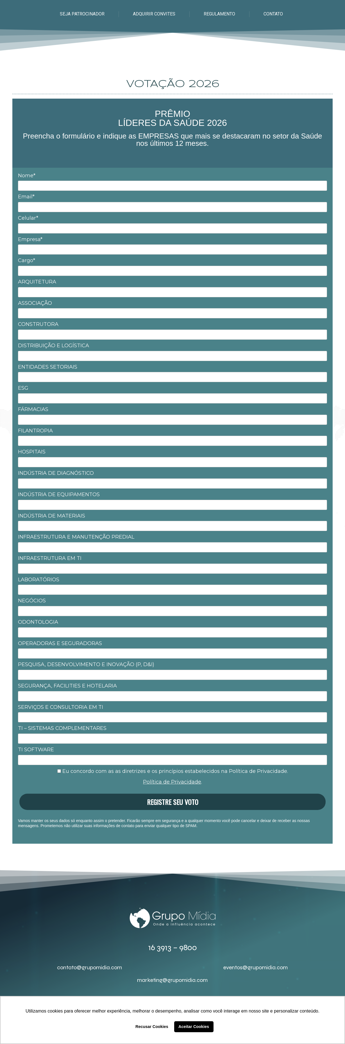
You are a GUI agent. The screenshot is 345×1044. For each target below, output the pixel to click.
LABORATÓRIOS (38, 580)
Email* (26, 197)
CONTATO (273, 14)
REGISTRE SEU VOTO (172, 802)
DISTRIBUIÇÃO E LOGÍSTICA (53, 345)
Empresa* (30, 239)
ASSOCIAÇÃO (35, 303)
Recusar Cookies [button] (151, 1026)
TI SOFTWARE (36, 749)
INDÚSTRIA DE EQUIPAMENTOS (59, 494)
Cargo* (26, 260)
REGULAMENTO (219, 14)
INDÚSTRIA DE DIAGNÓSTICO (56, 473)
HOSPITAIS (32, 452)
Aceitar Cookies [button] (193, 1026)
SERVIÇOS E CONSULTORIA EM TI (60, 707)
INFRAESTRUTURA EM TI (49, 558)
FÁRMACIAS (33, 409)
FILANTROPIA (35, 431)
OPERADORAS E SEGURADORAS (60, 643)
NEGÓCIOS (32, 601)
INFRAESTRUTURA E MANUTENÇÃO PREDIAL (76, 537)
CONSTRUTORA (38, 324)
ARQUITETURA (37, 282)
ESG (23, 388)
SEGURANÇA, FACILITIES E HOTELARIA (67, 686)
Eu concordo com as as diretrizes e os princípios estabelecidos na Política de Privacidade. (172, 771)
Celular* (28, 218)
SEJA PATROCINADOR (82, 14)
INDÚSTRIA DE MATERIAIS (51, 516)
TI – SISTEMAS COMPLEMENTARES (62, 728)
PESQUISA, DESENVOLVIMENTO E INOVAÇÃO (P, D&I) (86, 664)
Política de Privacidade (172, 782)
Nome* (26, 176)
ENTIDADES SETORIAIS (47, 367)
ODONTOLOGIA (38, 622)
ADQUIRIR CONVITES (154, 14)
